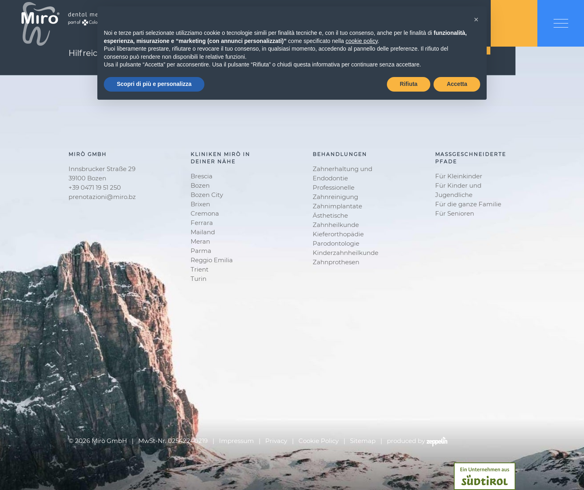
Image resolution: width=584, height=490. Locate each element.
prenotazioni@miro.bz (102, 197)
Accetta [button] (457, 84)
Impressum (236, 441)
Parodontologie (336, 243)
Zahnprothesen (336, 262)
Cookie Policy (318, 441)
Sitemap (363, 441)
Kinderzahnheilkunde (345, 253)
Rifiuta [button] (409, 84)
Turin (198, 278)
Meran (200, 241)
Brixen (200, 204)
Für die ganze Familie (468, 204)
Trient (199, 269)
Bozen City (207, 195)
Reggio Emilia (212, 260)
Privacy (276, 441)
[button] (476, 19)
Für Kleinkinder (458, 176)
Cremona (205, 213)
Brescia (202, 176)
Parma (201, 251)
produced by (417, 441)
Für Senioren (454, 213)
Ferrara (202, 223)
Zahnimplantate (337, 206)
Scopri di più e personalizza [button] (154, 84)
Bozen (200, 185)
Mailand (203, 232)
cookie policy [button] (362, 41)
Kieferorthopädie (338, 234)
